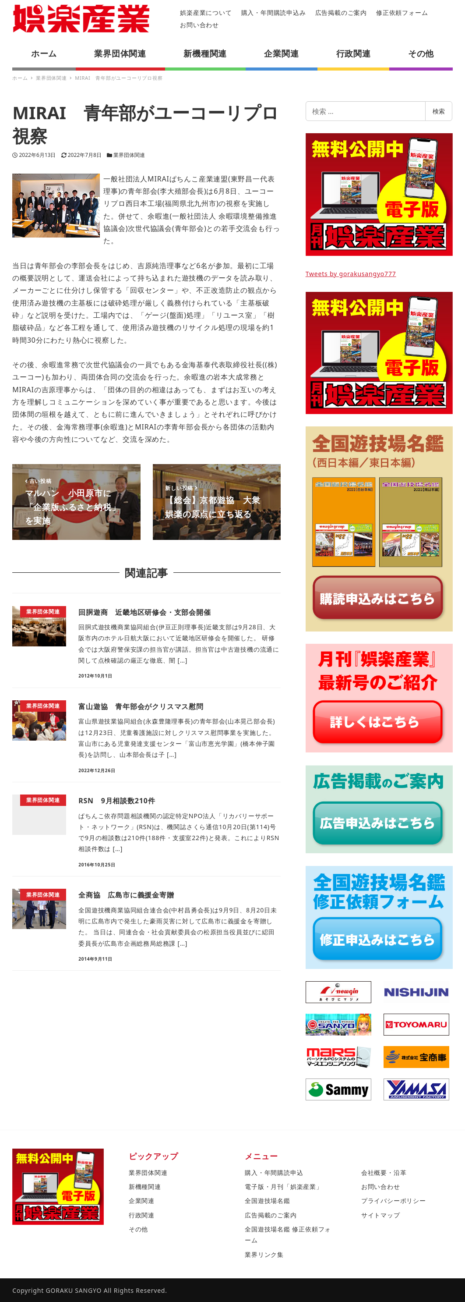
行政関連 (142, 1215)
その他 (138, 1229)
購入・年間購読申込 (274, 1172)
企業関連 (142, 1200)
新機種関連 (145, 1186)
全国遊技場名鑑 (267, 1200)
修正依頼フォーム (402, 12)
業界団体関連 (129, 155)
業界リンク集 (264, 1254)
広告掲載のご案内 (341, 12)
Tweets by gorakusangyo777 (351, 274)
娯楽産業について (206, 12)
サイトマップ (380, 1215)
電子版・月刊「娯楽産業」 (284, 1186)
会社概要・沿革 (384, 1172)
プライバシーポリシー (393, 1200)
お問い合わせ (199, 25)
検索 (439, 111)
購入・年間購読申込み (273, 12)
